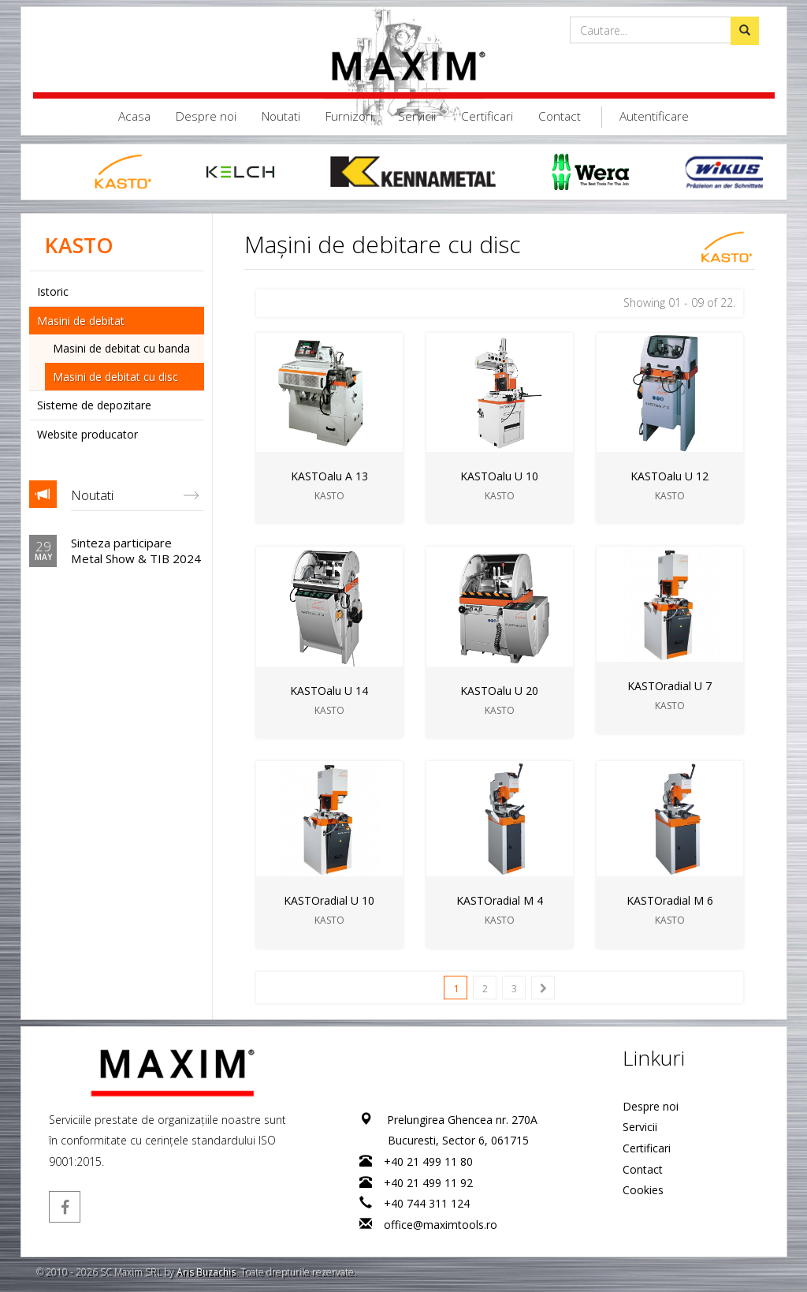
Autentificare (654, 116)
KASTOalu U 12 (669, 476)
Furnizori (349, 116)
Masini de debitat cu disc (115, 376)
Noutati (281, 116)
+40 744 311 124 (427, 1203)
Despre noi (206, 116)
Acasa (134, 116)
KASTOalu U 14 (329, 690)
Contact (559, 116)
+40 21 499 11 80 (428, 1161)
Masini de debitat (81, 320)
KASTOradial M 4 (499, 900)
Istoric (53, 291)
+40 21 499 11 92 (428, 1182)
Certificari (487, 116)
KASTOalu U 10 (499, 476)
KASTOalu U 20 (499, 690)
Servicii (417, 116)
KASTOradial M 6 (669, 900)
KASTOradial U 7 (669, 685)
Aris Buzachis (206, 1272)
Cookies (643, 1189)
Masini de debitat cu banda (121, 348)
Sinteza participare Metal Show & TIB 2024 (136, 550)
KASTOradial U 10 (329, 900)
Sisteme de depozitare (94, 405)
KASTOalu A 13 (328, 476)
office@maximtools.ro (440, 1224)
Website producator (87, 434)
